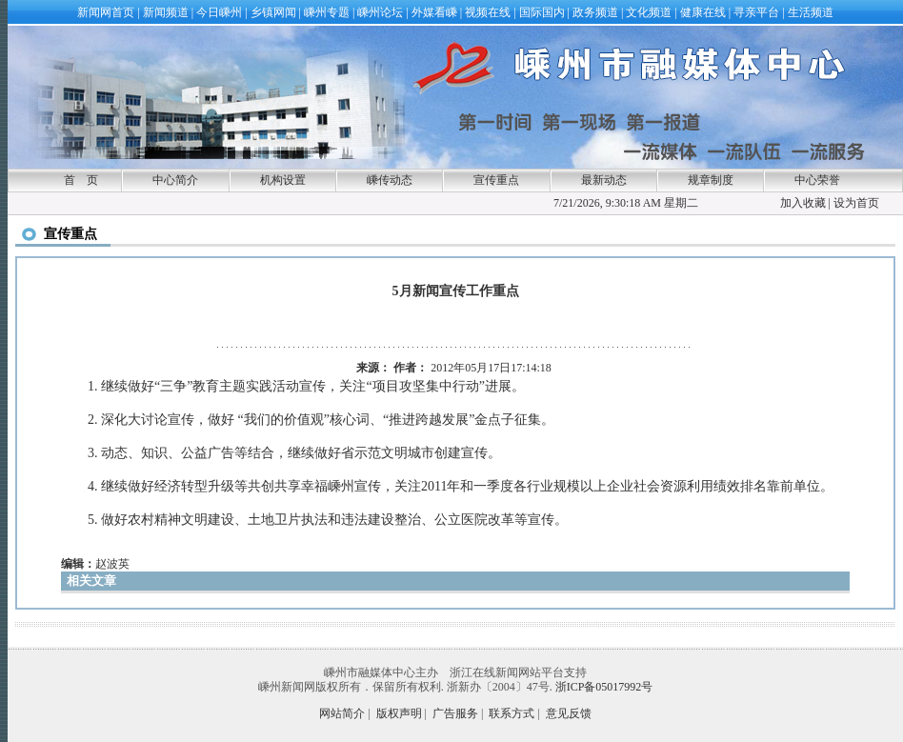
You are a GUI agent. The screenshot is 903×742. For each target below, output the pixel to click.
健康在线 (703, 12)
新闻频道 (166, 12)
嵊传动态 (389, 180)
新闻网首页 (105, 12)
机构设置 (283, 180)
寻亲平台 (756, 12)
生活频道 (810, 12)
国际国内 (542, 12)
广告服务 (455, 713)
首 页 (81, 180)
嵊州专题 (327, 12)
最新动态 (604, 180)
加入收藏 (803, 203)
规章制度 (710, 180)
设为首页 (856, 203)
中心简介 (175, 180)
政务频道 (595, 12)
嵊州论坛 (380, 12)
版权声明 (399, 713)
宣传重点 (496, 180)
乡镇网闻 (273, 12)
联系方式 (511, 713)
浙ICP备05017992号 (604, 686)
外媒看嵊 (434, 12)
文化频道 (649, 12)
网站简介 (342, 713)
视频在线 (488, 12)
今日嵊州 (219, 12)
